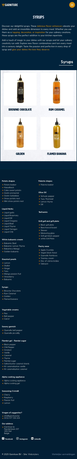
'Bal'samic (43, 212)
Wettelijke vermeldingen (63, 454)
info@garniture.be (12, 416)
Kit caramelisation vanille (14, 366)
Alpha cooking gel (12, 383)
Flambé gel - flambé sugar (14, 340)
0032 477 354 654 (12, 418)
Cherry (7, 394)
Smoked (7, 350)
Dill (42, 204)
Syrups (5, 287)
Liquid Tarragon (10, 229)
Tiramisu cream (47, 258)
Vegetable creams (10, 309)
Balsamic (8, 279)
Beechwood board (49, 227)
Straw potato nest (12, 198)
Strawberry (9, 276)
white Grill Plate (47, 238)
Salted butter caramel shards (16, 363)
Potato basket (10, 184)
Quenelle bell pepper (13, 330)
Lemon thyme (47, 201)
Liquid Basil (9, 223)
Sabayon (44, 263)
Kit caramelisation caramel (15, 369)
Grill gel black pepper (50, 236)
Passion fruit (9, 400)
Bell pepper (9, 316)
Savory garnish (9, 326)
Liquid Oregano (10, 221)
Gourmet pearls (9, 259)
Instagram (22, 439)
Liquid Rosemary (11, 215)
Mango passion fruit (12, 274)
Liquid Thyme (10, 226)
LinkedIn (36, 439)
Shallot (7, 265)
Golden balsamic (11, 251)
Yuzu (6, 271)
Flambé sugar (10, 361)
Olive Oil (42, 192)
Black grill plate (47, 225)
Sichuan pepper (47, 196)
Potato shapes (8, 181)
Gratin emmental (11, 193)
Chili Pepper (9, 347)
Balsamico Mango (12, 248)
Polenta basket (47, 184)
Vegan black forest (49, 252)
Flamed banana (11, 299)
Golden (7, 296)
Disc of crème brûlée (50, 261)
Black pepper (10, 344)
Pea (5, 313)
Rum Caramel (10, 293)
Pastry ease (43, 246)
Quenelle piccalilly (12, 333)
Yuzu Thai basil (47, 199)
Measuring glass (48, 233)
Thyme (7, 358)
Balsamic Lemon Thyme (14, 246)
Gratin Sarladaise (11, 195)
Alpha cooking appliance (13, 377)
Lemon (7, 263)
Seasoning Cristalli (10, 391)
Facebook (7, 439)
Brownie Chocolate (12, 291)
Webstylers (33, 454)
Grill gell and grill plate (48, 221)
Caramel (7, 355)
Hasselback (9, 187)
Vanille (7, 352)
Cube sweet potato (12, 190)
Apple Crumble (47, 250)
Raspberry (8, 397)
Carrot (7, 319)
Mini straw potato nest (14, 201)
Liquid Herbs (7, 209)
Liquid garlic (9, 212)
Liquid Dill (8, 218)
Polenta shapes (45, 181)
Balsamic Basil (10, 243)
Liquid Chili (8, 232)
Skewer (44, 230)
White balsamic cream (12, 239)
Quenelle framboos (49, 255)
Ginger (7, 268)
